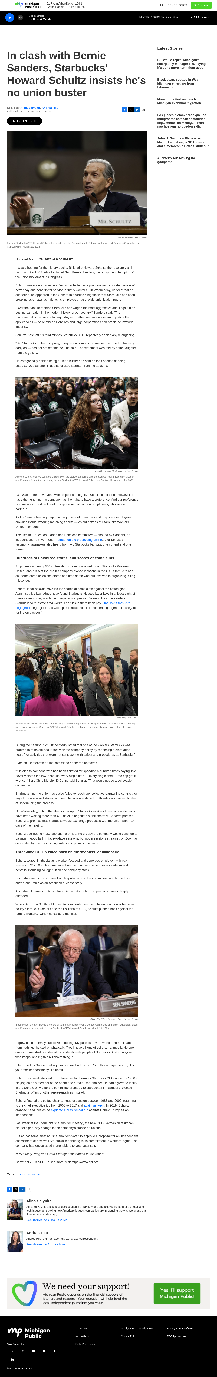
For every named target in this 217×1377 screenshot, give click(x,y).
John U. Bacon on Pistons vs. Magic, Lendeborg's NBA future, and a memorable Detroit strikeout (183, 142)
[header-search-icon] (162, 5)
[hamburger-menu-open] (8, 5)
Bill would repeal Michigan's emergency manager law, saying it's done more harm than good (181, 63)
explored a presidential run (69, 1110)
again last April (94, 1105)
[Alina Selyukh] (15, 1209)
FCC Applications (176, 1336)
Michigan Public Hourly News (137, 1328)
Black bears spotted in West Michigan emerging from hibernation (178, 83)
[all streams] (199, 18)
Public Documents (85, 1344)
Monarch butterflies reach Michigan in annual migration (179, 101)
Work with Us (82, 1336)
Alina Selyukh (30, 107)
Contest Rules (128, 1336)
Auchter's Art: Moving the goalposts (176, 160)
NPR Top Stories (30, 1174)
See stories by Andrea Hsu (45, 1244)
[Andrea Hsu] (15, 1241)
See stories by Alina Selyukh (46, 1220)
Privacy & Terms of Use (180, 1328)
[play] (9, 18)
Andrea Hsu (50, 107)
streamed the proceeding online (80, 540)
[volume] (20, 18)
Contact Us (81, 1328)
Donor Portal (178, 5)
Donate (202, 5)
